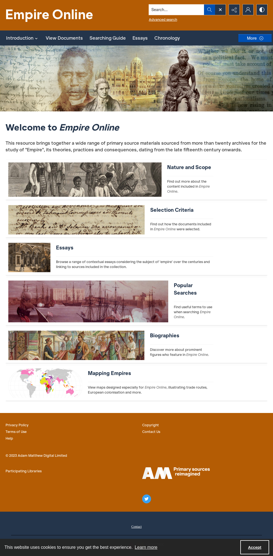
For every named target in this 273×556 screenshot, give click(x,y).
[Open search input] (220, 9)
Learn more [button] (146, 547)
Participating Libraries (24, 471)
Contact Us (151, 432)
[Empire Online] (50, 15)
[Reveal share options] (234, 9)
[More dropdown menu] (255, 38)
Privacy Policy (17, 425)
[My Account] (248, 9)
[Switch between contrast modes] (262, 9)
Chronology (167, 38)
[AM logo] (176, 473)
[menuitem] (136, 526)
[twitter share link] (146, 498)
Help (9, 438)
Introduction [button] (22, 38)
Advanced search (163, 19)
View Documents (64, 38)
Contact (136, 527)
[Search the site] (176, 9)
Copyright (150, 425)
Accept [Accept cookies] (254, 547)
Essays (140, 38)
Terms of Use (16, 432)
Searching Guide (108, 38)
